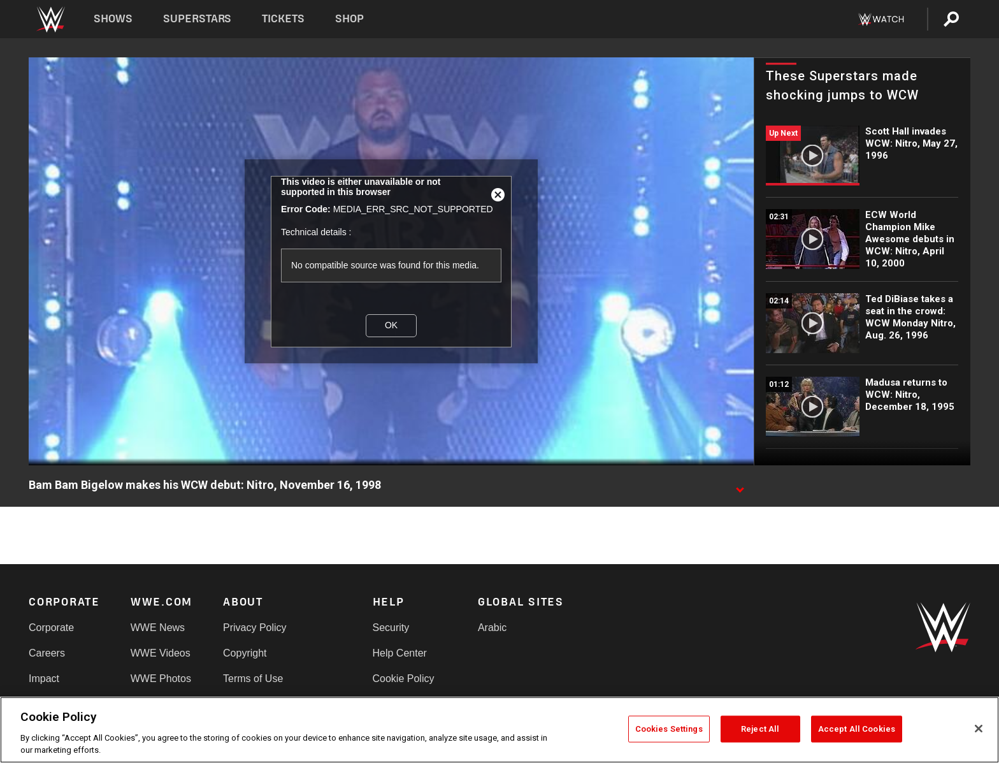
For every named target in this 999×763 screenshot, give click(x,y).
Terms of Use (253, 678)
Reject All (760, 729)
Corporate (51, 627)
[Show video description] (740, 486)
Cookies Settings (669, 729)
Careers (47, 653)
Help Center (400, 653)
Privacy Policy (255, 627)
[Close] (979, 729)
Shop (349, 19)
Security (391, 627)
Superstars (197, 19)
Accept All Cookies (856, 729)
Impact (44, 678)
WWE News (158, 627)
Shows (113, 19)
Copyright (244, 653)
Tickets (283, 19)
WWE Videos (160, 653)
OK (391, 325)
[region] (499, 730)
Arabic (492, 627)
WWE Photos (161, 678)
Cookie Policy (404, 678)
